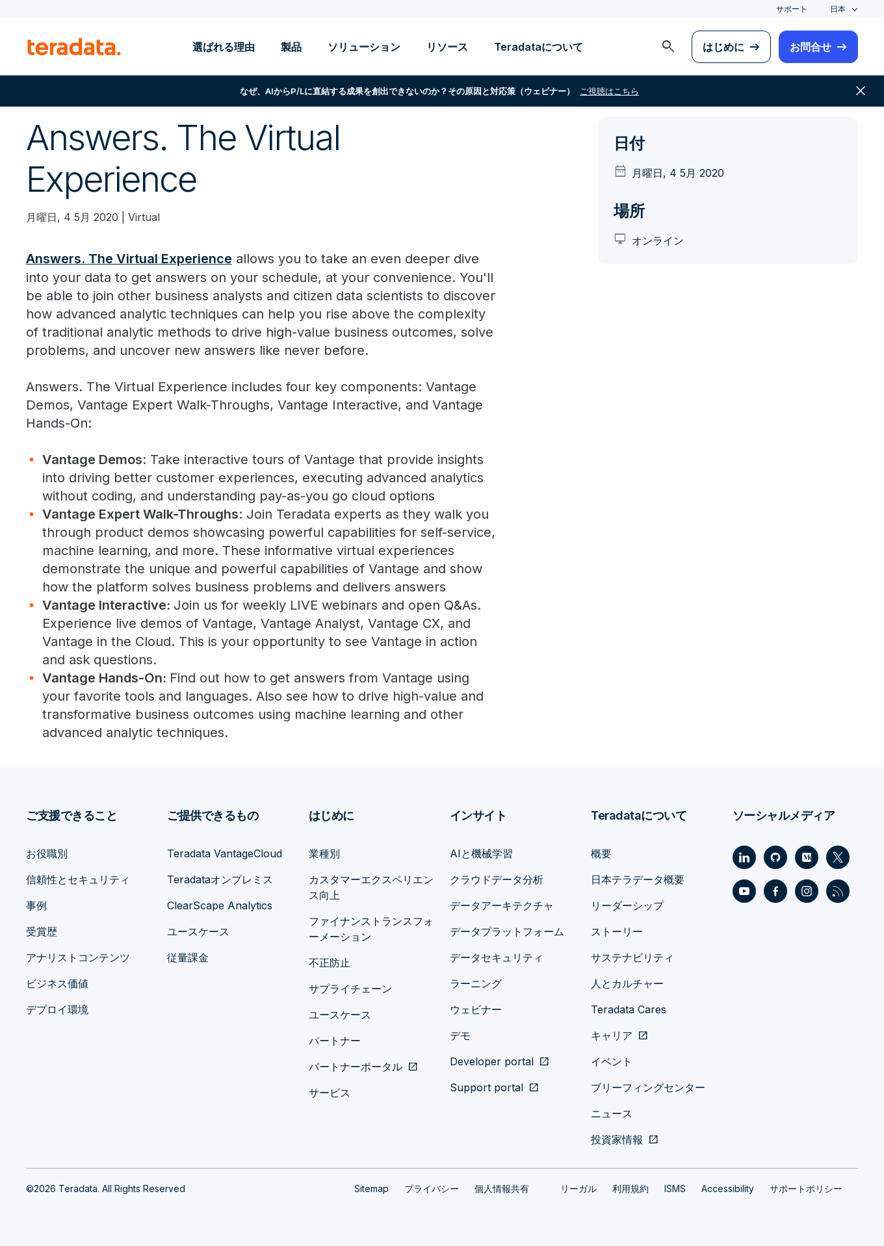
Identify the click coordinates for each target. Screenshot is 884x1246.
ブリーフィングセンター (648, 1086)
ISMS (675, 1187)
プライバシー (431, 1187)
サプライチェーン (350, 987)
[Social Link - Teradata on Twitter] (838, 856)
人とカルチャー (627, 982)
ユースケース (198, 930)
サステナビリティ (632, 956)
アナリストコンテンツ (78, 956)
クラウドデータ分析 (496, 878)
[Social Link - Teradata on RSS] (838, 890)
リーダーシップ (627, 904)
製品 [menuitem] (291, 46)
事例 (36, 904)
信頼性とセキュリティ (78, 878)
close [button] (860, 91)
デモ (460, 1034)
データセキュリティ (496, 956)
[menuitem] (668, 46)
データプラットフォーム (507, 930)
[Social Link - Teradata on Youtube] (744, 890)
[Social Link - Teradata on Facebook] (775, 890)
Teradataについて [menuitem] (538, 46)
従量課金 (188, 956)
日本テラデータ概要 (637, 878)
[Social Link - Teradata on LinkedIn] (744, 856)
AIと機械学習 (481, 852)
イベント (611, 1060)
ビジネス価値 (57, 982)
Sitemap (371, 1187)
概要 (601, 852)
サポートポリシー (806, 1187)
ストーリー (617, 930)
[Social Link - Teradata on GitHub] (775, 856)
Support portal (486, 1086)
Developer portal (492, 1060)
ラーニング (476, 982)
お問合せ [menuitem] (810, 46)
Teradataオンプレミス (220, 878)
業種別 (324, 852)
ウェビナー (476, 1008)
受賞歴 (41, 930)
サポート (791, 9)
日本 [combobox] (838, 9)
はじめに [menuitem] (723, 46)
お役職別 (47, 852)
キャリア (611, 1034)
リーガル (578, 1187)
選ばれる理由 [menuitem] (223, 46)
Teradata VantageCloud (224, 852)
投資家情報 (617, 1138)
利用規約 (630, 1187)
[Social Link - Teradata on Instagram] (806, 890)
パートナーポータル (355, 1065)
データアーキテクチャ (502, 904)
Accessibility (727, 1187)
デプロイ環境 (57, 1008)
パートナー (335, 1039)
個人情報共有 (501, 1187)
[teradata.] (74, 47)
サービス (329, 1091)
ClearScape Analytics (219, 904)
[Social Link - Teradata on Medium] (806, 856)
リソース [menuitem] (447, 46)
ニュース (611, 1112)
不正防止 (329, 961)
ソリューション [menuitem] (364, 46)
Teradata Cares (628, 1008)
